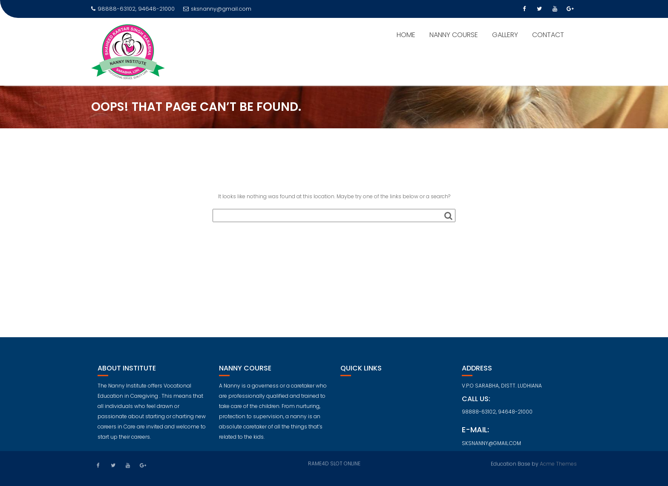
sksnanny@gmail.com (217, 9)
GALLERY (505, 35)
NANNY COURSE (453, 35)
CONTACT (548, 35)
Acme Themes (558, 463)
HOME (406, 35)
